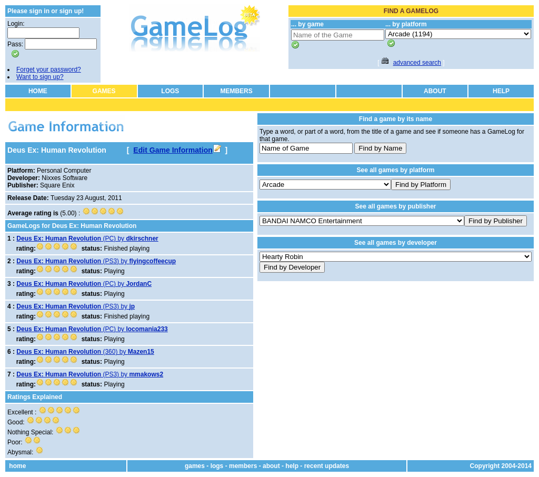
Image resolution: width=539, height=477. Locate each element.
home (17, 466)
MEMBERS (236, 91)
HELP (501, 91)
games (195, 466)
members (243, 466)
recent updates (326, 466)
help (291, 466)
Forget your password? (48, 69)
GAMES (104, 91)
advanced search (417, 62)
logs (217, 466)
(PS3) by (96, 261)
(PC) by (87, 238)
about (271, 466)
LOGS (170, 91)
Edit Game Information (177, 150)
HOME (37, 91)
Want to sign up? (40, 77)
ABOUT (435, 91)
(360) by (85, 351)
